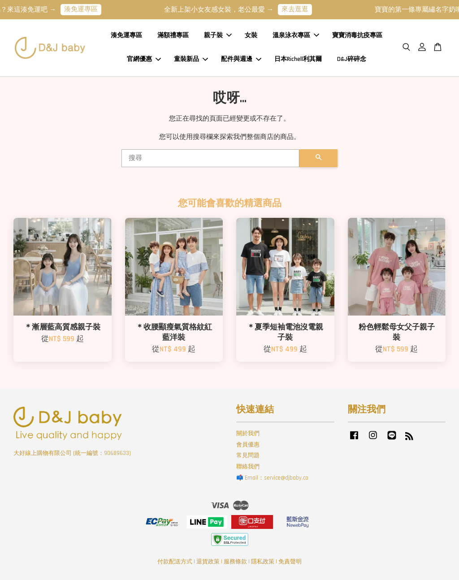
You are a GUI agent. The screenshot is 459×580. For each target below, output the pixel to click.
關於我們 (248, 433)
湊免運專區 (86, 9)
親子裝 (218, 35)
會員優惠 (248, 444)
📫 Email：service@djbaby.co (272, 477)
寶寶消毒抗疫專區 (357, 35)
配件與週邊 (241, 59)
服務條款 (235, 561)
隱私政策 (262, 561)
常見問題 (248, 455)
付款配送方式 (174, 561)
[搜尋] (210, 158)
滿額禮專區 (173, 35)
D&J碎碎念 (351, 59)
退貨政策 (208, 561)
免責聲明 (290, 561)
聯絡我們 (248, 466)
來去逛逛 (299, 9)
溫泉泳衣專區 (296, 35)
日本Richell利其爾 (298, 59)
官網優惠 (144, 59)
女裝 (251, 35)
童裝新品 (191, 59)
